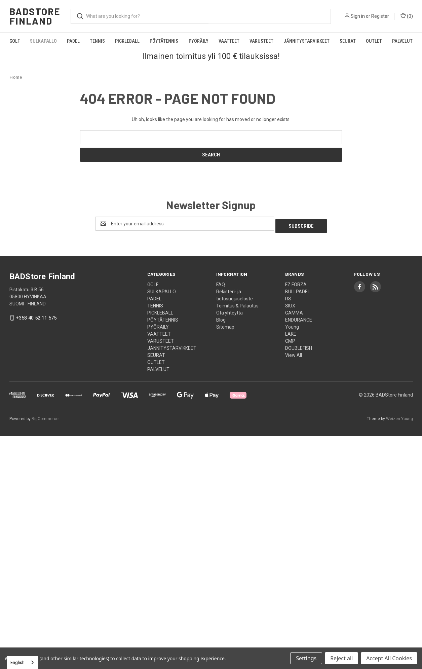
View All (293, 353)
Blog (221, 317)
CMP (290, 338)
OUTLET (374, 41)
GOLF (14, 41)
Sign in (358, 16)
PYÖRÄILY (198, 41)
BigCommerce (45, 416)
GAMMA (294, 310)
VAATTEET (229, 41)
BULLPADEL (297, 289)
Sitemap (225, 324)
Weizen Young (399, 416)
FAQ (220, 282)
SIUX (290, 303)
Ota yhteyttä (229, 310)
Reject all (341, 658)
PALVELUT (402, 41)
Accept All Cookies (389, 658)
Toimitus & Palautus (237, 303)
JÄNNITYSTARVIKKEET (306, 41)
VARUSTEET (261, 41)
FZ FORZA (296, 282)
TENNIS (97, 41)
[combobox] (22, 662)
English (17, 662)
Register (380, 16)
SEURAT (348, 41)
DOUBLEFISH (298, 345)
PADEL (73, 41)
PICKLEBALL (127, 41)
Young (292, 324)
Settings (306, 658)
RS (288, 296)
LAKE (290, 331)
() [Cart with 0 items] (406, 16)
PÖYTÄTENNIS (164, 41)
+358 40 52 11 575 (36, 316)
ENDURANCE (298, 317)
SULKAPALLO (43, 41)
